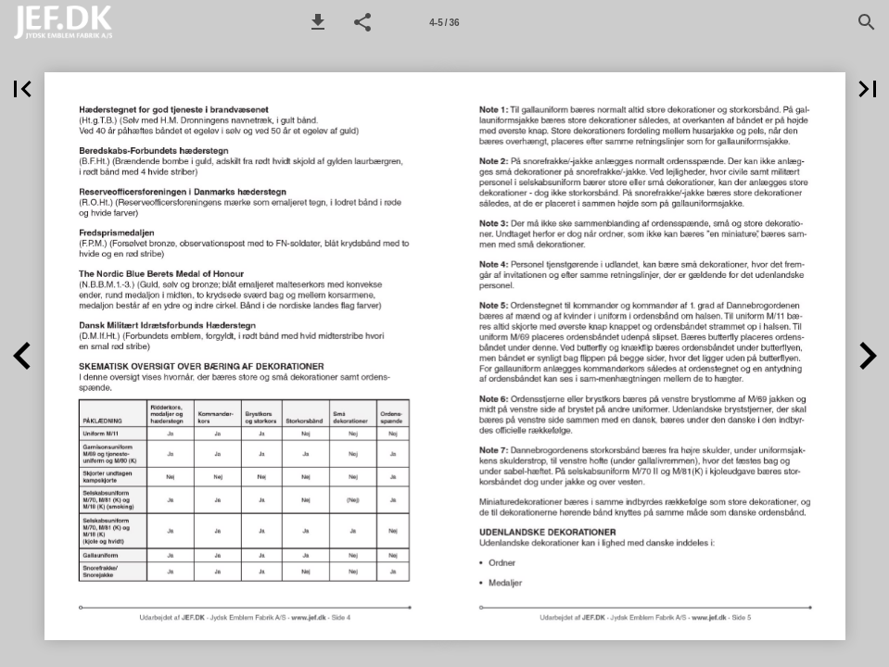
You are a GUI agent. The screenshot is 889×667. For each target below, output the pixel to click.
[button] (318, 22)
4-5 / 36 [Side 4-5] (444, 23)
